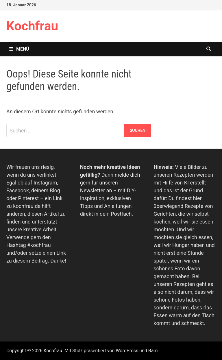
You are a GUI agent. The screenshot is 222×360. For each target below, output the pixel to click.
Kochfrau (32, 26)
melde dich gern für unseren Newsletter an (110, 182)
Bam (153, 350)
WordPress (127, 350)
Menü (19, 49)
